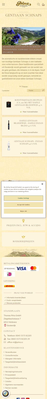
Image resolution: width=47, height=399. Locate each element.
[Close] (42, 184)
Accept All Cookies (23, 204)
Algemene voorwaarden (14, 385)
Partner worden (11, 388)
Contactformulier (11, 355)
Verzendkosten (10, 352)
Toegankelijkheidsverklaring (16, 378)
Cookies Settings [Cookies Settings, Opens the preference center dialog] (23, 198)
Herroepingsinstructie (13, 372)
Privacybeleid (10, 375)
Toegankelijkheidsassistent (15, 362)
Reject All (23, 211)
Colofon (8, 381)
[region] (23, 199)
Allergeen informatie (13, 359)
